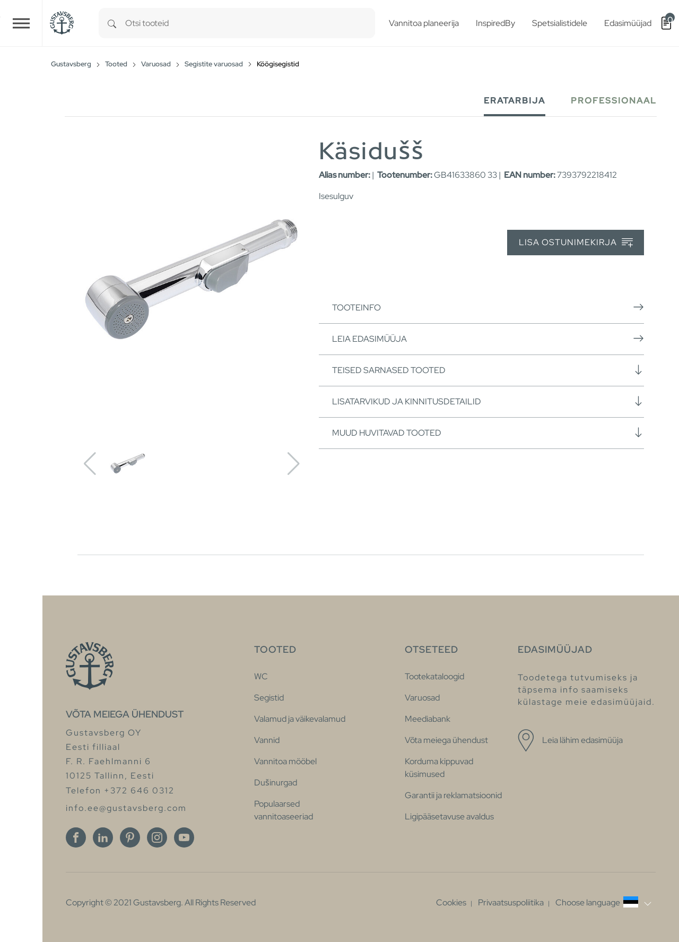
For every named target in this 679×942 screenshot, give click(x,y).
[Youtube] (184, 837)
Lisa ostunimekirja (576, 243)
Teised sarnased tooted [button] (488, 370)
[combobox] (250, 23)
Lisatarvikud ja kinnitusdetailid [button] (488, 401)
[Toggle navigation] (21, 23)
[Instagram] (157, 837)
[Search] (112, 23)
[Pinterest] (130, 837)
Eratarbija (514, 100)
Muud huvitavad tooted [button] (488, 432)
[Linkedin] (103, 837)
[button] (603, 902)
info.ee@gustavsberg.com (126, 808)
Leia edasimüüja (488, 338)
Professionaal (614, 100)
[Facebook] (76, 837)
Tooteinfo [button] (488, 307)
